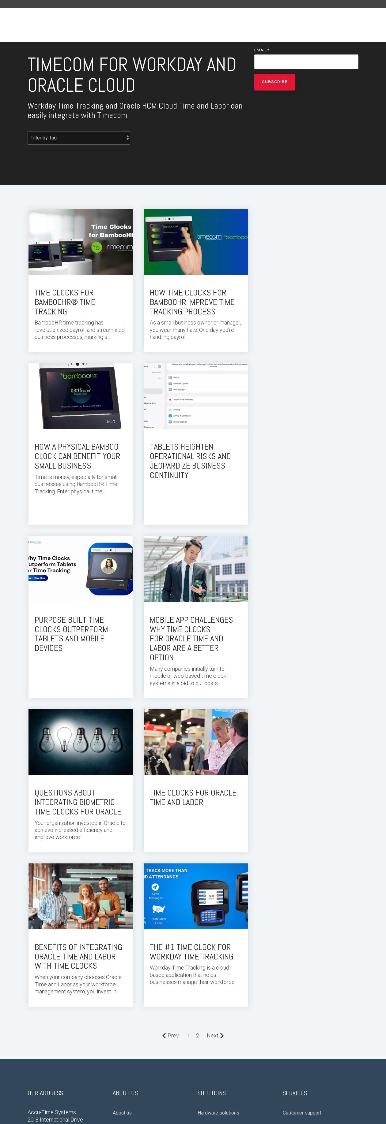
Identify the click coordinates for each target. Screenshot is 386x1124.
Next (215, 848)
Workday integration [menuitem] (219, 954)
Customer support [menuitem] (302, 926)
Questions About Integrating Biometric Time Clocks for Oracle (78, 625)
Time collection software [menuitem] (309, 954)
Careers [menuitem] (121, 954)
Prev (170, 848)
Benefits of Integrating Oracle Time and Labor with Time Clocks (305, 625)
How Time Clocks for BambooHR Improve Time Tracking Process (190, 301)
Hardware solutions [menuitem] (218, 926)
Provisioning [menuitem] (296, 940)
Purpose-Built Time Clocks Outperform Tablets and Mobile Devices (184, 458)
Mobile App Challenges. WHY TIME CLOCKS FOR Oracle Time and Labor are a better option (303, 463)
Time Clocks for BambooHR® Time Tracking (65, 301)
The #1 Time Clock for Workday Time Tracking (76, 774)
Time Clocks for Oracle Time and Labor (191, 621)
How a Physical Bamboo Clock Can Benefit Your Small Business (304, 301)
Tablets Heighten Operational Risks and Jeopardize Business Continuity (75, 458)
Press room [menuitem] (125, 940)
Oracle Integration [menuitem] (217, 967)
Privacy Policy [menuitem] (41, 1030)
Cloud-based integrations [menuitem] (225, 940)
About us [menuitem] (122, 926)
